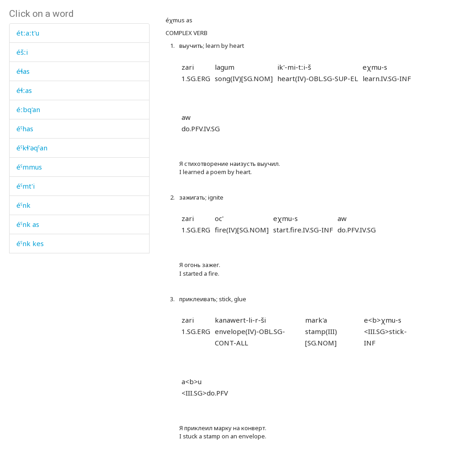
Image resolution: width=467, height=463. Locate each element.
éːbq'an (28, 109)
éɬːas (24, 90)
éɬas (23, 71)
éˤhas (24, 128)
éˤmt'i (25, 185)
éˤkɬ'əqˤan (31, 147)
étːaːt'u (27, 32)
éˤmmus (29, 166)
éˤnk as (27, 224)
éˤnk (23, 205)
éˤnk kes (30, 243)
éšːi (22, 52)
